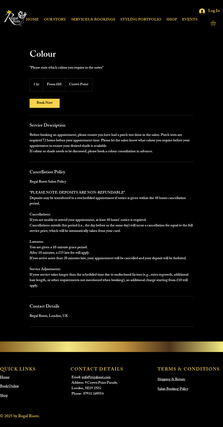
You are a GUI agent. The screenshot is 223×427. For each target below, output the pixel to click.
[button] (93, 18)
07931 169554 (93, 394)
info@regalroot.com (96, 377)
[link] (45, 103)
